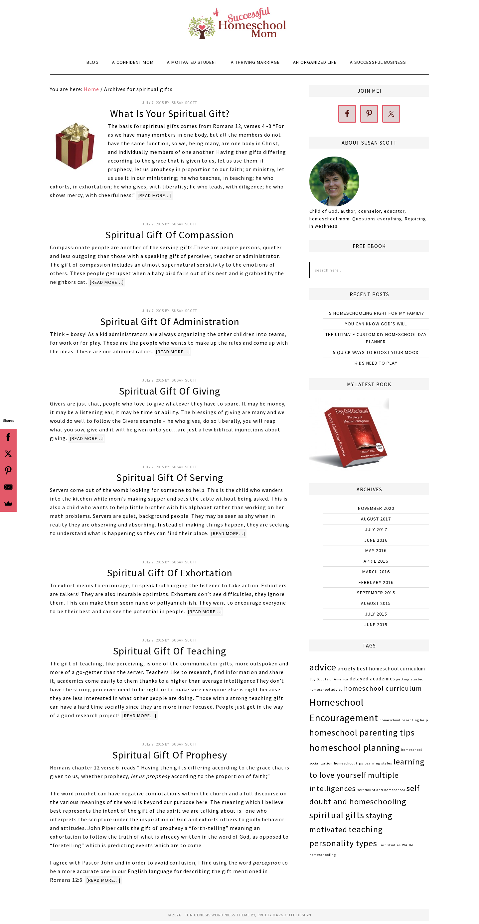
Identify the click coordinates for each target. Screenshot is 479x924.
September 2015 (376, 593)
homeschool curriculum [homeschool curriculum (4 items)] (383, 688)
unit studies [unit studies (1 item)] (390, 845)
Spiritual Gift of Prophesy (169, 755)
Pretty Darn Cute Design (284, 914)
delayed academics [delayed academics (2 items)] (372, 678)
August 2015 (376, 603)
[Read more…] (155, 195)
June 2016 (376, 540)
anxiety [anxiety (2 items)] (347, 668)
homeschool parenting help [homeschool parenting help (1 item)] (404, 720)
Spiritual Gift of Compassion (169, 234)
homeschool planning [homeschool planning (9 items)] (354, 747)
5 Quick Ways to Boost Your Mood (376, 352)
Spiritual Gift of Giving (169, 391)
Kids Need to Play (376, 363)
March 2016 (376, 572)
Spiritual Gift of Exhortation (170, 572)
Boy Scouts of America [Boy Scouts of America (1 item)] (328, 679)
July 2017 (376, 529)
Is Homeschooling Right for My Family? (376, 313)
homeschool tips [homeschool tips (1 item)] (348, 763)
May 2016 (376, 550)
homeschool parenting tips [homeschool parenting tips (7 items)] (362, 732)
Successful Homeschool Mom (239, 23)
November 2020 (376, 508)
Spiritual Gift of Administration (170, 321)
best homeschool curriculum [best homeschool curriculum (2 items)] (391, 668)
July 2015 (376, 614)
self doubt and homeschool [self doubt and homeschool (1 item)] (381, 790)
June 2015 (376, 625)
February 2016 (376, 582)
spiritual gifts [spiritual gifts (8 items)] (336, 815)
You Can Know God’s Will (376, 324)
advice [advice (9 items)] (322, 667)
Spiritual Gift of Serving (169, 477)
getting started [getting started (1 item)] (410, 679)
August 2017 (376, 519)
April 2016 (376, 561)
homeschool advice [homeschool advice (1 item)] (326, 689)
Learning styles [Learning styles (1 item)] (378, 763)
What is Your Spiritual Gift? (170, 113)
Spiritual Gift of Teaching (169, 650)
